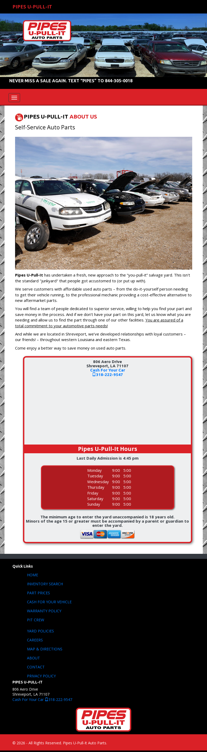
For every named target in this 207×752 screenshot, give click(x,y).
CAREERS (35, 639)
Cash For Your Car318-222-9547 (107, 372)
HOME (32, 574)
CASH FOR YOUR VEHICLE (49, 601)
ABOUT (33, 657)
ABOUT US (83, 117)
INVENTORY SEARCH (45, 583)
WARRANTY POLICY (44, 610)
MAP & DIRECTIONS (44, 648)
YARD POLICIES (40, 630)
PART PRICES (38, 592)
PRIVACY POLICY (41, 675)
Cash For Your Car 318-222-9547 (42, 699)
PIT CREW (35, 619)
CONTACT (36, 666)
